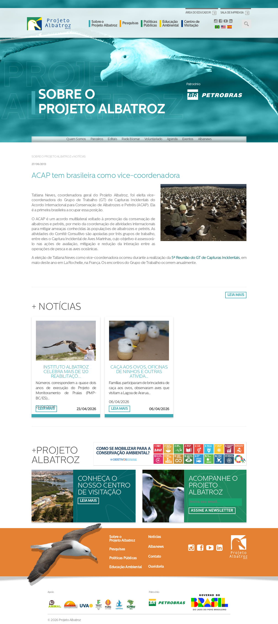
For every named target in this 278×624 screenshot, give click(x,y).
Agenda (172, 139)
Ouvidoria (156, 567)
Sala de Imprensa (231, 12)
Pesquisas (130, 23)
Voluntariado (153, 139)
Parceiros (97, 139)
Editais (112, 139)
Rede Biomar (131, 139)
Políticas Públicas (150, 23)
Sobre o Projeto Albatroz (104, 23)
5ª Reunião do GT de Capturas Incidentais (205, 258)
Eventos (187, 139)
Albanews (205, 139)
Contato (154, 557)
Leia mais (235, 295)
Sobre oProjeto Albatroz (122, 539)
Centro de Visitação (192, 23)
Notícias (79, 156)
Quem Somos (76, 139)
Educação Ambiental (170, 23)
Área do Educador (198, 12)
